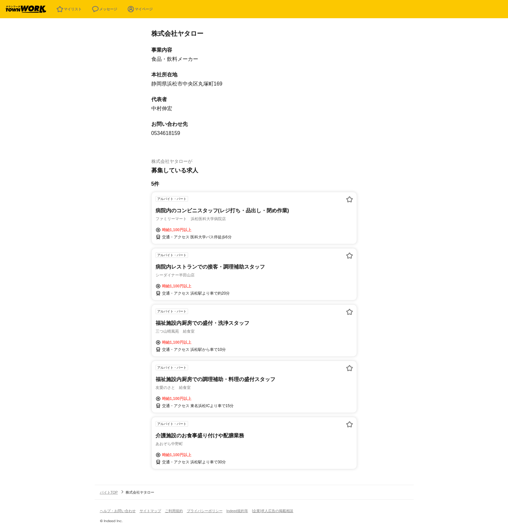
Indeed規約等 (237, 511)
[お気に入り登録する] (349, 199)
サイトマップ (150, 511)
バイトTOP (109, 492)
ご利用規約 (174, 511)
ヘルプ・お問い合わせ (118, 511)
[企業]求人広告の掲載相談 (272, 511)
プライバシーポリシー (205, 511)
